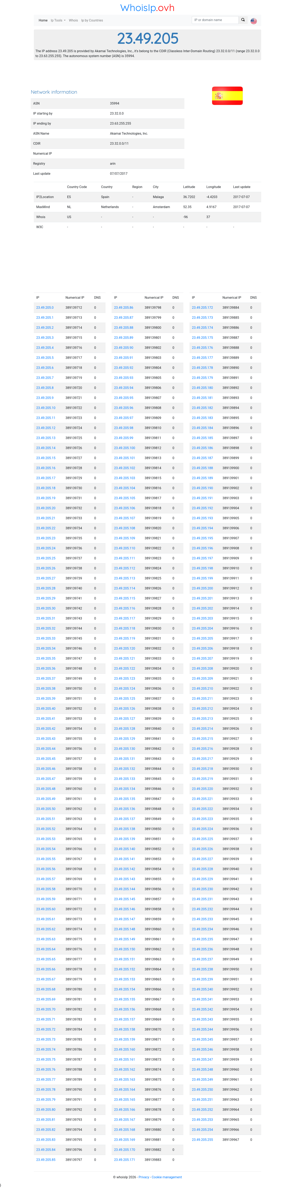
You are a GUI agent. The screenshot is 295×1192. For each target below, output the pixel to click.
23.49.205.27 (46, 578)
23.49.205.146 (124, 909)
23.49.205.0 (45, 308)
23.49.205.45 (46, 759)
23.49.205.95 (123, 398)
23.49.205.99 (123, 438)
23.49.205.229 (202, 879)
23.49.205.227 (202, 859)
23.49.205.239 (202, 979)
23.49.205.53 (46, 839)
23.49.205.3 (45, 338)
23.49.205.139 (124, 839)
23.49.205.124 (124, 689)
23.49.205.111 (124, 558)
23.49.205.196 (202, 548)
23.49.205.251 (202, 1100)
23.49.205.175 (202, 338)
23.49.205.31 (46, 618)
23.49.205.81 (46, 1120)
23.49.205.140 (124, 849)
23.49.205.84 (46, 1150)
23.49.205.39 (46, 699)
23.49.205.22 (46, 528)
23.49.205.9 (45, 398)
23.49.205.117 (124, 618)
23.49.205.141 (124, 859)
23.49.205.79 (46, 1100)
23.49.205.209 (202, 678)
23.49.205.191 (202, 498)
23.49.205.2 (45, 328)
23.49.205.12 (46, 428)
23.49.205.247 (202, 1059)
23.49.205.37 (46, 678)
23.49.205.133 (124, 779)
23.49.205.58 (46, 889)
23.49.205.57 (46, 879)
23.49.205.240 (202, 989)
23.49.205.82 (46, 1130)
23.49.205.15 (46, 458)
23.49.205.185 (202, 438)
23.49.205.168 (124, 1130)
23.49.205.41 (46, 719)
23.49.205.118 (124, 628)
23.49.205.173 (202, 318)
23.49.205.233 (202, 919)
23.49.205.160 (124, 1049)
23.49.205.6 (45, 368)
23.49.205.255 (202, 1140)
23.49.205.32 (46, 628)
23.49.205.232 (202, 909)
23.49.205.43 (46, 739)
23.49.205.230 (202, 889)
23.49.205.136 (124, 809)
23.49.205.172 (202, 308)
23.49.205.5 (45, 358)
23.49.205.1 (45, 318)
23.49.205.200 (202, 588)
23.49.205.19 (46, 498)
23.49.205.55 (46, 859)
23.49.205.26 (46, 568)
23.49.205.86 (123, 308)
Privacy (143, 1177)
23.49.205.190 (202, 488)
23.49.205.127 (124, 719)
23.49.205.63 (46, 939)
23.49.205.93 (123, 378)
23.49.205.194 (202, 528)
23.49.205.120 (124, 648)
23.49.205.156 (124, 1009)
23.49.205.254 (202, 1130)
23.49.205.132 (124, 769)
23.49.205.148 (124, 929)
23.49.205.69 (46, 999)
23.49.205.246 (202, 1049)
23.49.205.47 (46, 779)
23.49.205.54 (46, 849)
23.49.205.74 (46, 1049)
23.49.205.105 (124, 498)
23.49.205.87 (123, 318)
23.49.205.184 (202, 428)
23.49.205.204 (202, 628)
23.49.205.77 (46, 1080)
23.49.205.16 (46, 468)
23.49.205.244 (202, 1029)
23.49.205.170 (124, 1150)
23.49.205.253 (202, 1120)
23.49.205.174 (202, 328)
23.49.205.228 (202, 869)
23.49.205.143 (124, 879)
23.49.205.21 (46, 518)
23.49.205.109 (124, 538)
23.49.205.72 (46, 1029)
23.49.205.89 (123, 338)
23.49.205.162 (124, 1069)
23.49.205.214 (202, 729)
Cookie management (167, 1177)
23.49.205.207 (202, 658)
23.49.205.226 (202, 849)
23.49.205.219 (202, 779)
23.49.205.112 (124, 568)
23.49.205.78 (46, 1090)
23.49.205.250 (202, 1090)
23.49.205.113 (124, 578)
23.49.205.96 (123, 408)
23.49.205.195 (202, 538)
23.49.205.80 (46, 1110)
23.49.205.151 (124, 959)
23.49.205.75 (46, 1059)
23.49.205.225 (202, 839)
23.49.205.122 (124, 668)
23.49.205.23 (46, 538)
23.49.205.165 (124, 1100)
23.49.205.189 (202, 478)
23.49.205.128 (124, 729)
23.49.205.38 (46, 689)
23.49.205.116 (124, 608)
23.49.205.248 (202, 1069)
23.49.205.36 (46, 668)
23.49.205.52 (46, 829)
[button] (253, 17)
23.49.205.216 (202, 749)
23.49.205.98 (123, 428)
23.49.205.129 (124, 739)
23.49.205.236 (202, 949)
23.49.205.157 (124, 1019)
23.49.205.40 (46, 709)
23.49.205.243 (202, 1019)
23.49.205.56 (46, 869)
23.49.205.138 (124, 829)
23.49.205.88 (123, 328)
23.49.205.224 (202, 829)
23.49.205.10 (46, 408)
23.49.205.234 (202, 929)
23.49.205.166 (124, 1110)
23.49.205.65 (46, 959)
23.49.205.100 (124, 448)
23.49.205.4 (45, 348)
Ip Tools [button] (57, 20)
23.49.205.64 (46, 949)
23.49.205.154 (124, 989)
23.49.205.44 (46, 749)
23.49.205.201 (202, 598)
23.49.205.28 (46, 588)
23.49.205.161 (124, 1059)
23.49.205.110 (124, 548)
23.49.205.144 (124, 889)
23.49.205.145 (124, 899)
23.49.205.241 (202, 999)
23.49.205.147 (124, 919)
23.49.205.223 (202, 819)
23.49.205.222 (202, 809)
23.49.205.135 (124, 799)
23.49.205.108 (124, 528)
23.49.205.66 (46, 969)
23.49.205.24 (46, 548)
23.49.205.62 (46, 929)
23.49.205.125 (124, 699)
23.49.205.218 (202, 769)
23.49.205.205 (202, 638)
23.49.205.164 (124, 1090)
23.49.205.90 (123, 348)
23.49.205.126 (124, 709)
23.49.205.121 (124, 658)
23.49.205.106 (124, 508)
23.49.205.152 (124, 969)
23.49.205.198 (202, 568)
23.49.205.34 (46, 648)
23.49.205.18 (46, 488)
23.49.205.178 (202, 368)
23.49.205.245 (202, 1039)
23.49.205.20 (46, 508)
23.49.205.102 (124, 468)
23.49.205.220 (202, 789)
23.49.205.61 (46, 919)
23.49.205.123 (124, 678)
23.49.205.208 (202, 668)
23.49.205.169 (124, 1140)
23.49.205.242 (202, 1009)
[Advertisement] (147, 76)
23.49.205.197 (202, 558)
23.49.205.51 (46, 819)
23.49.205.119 (124, 638)
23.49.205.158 (124, 1029)
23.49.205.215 (202, 739)
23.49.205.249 (202, 1080)
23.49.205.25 (46, 558)
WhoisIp (138, 7)
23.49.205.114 (124, 588)
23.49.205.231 (202, 899)
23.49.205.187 (202, 458)
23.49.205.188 (202, 468)
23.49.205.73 (46, 1039)
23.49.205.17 (46, 478)
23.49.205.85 (46, 1160)
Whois (73, 20)
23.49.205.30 (46, 608)
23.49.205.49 (46, 799)
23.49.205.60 (46, 909)
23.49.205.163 (124, 1080)
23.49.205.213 (202, 719)
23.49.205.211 (202, 699)
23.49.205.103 (124, 478)
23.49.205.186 (202, 448)
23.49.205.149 (124, 939)
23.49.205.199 (202, 578)
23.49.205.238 (202, 969)
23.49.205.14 (46, 448)
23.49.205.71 (46, 1019)
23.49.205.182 (202, 408)
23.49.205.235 (202, 939)
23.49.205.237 (202, 959)
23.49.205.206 (202, 648)
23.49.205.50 (46, 809)
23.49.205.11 (46, 418)
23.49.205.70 (46, 1009)
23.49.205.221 (202, 799)
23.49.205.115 (124, 598)
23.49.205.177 (202, 358)
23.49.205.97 (123, 418)
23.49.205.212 (202, 709)
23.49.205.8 (45, 388)
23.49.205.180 (202, 388)
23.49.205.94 (123, 388)
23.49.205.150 (124, 949)
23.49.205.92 (123, 368)
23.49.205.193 (202, 518)
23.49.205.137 (124, 819)
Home (44, 20)
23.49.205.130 (124, 749)
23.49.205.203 (202, 618)
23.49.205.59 (46, 899)
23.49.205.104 (124, 488)
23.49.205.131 (124, 759)
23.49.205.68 (46, 989)
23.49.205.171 (124, 1160)
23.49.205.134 (124, 789)
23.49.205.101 (124, 458)
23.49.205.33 (46, 638)
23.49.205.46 (46, 769)
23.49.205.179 (202, 378)
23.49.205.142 (124, 869)
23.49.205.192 (202, 508)
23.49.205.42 (46, 729)
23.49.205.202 (202, 608)
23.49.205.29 (46, 598)
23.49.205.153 (124, 979)
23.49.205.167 (124, 1120)
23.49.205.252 (202, 1110)
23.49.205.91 (123, 358)
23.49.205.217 (202, 759)
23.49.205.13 (46, 438)
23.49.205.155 (124, 999)
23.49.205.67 (46, 979)
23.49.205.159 (124, 1039)
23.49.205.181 (202, 398)
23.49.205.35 (46, 658)
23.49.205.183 (202, 418)
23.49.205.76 (46, 1069)
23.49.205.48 (46, 789)
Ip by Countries (92, 20)
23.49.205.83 (46, 1140)
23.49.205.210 (202, 689)
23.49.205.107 (124, 518)
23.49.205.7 (45, 378)
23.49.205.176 (202, 348)
